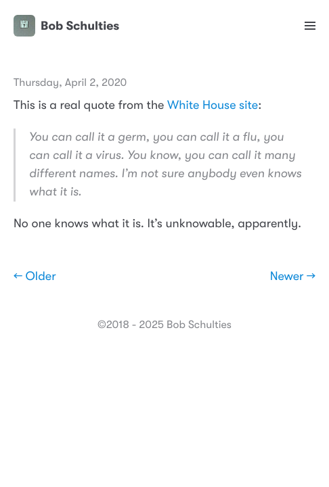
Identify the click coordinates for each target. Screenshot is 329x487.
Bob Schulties (66, 26)
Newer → (292, 276)
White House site (212, 105)
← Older (35, 276)
